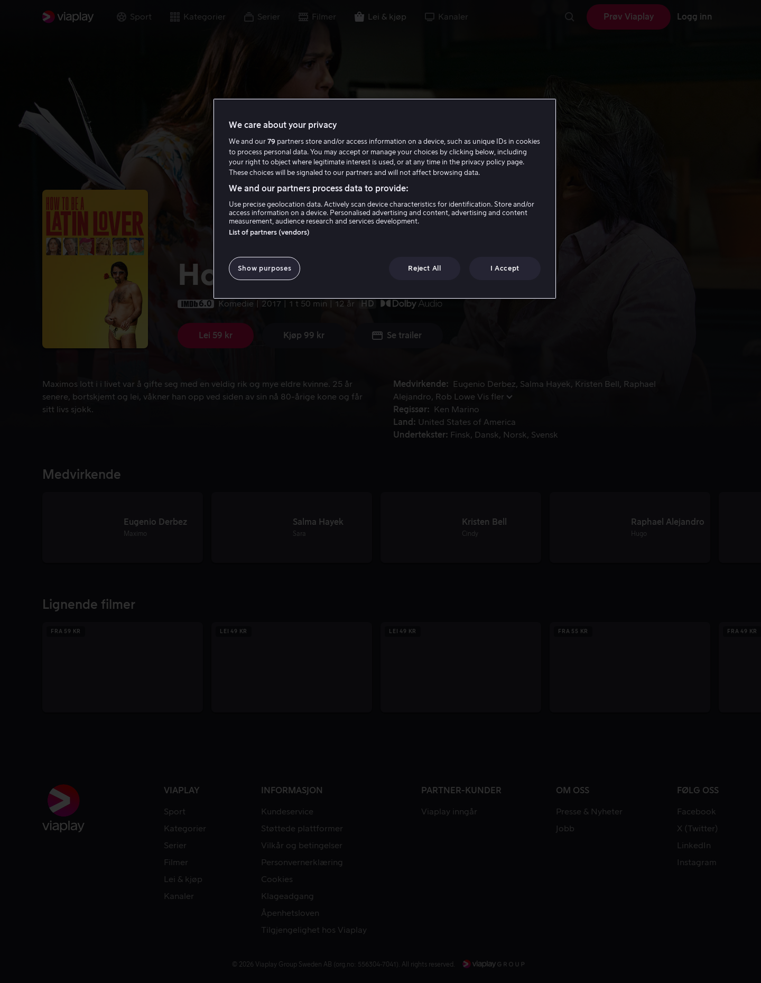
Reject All (424, 268)
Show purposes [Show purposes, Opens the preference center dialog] (264, 268)
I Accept (504, 268)
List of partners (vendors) (269, 232)
